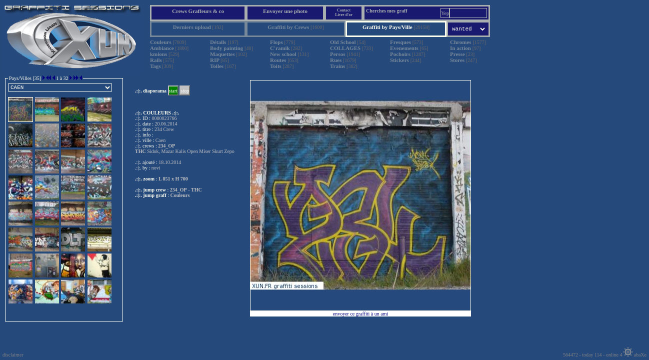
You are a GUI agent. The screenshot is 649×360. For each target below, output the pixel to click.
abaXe (635, 355)
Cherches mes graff (387, 11)
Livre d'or (343, 14)
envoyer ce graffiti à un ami (360, 313)
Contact (343, 10)
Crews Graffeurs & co (198, 11)
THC (196, 189)
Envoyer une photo (285, 11)
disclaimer (13, 355)
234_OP (178, 189)
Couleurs (180, 195)
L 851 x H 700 (173, 179)
